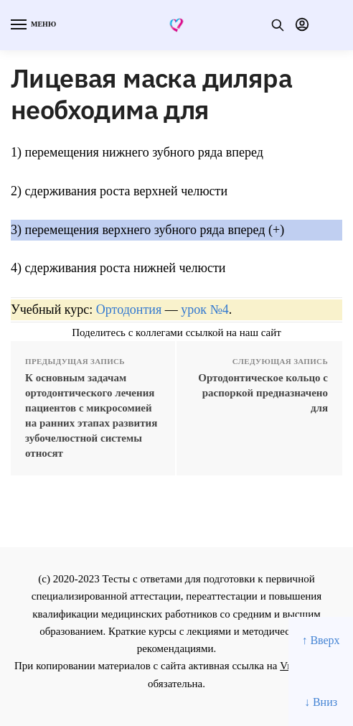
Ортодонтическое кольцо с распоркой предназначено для (263, 393)
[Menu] (32, 25)
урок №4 (204, 309)
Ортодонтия (128, 309)
